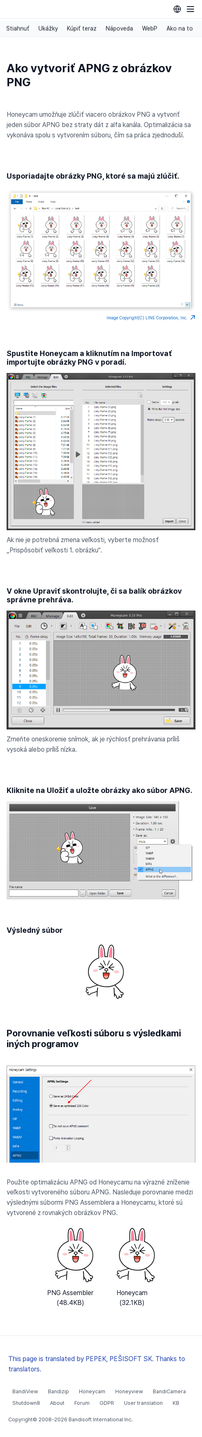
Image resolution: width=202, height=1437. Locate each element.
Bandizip (58, 1391)
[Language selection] (177, 9)
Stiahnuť (17, 28)
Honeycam (92, 1391)
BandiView (25, 1391)
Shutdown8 (26, 1403)
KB (176, 1403)
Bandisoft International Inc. (101, 1419)
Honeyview (129, 1391)
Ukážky (48, 28)
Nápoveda (119, 28)
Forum (82, 1403)
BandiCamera (169, 1391)
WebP (149, 28)
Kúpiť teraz (82, 28)
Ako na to (179, 28)
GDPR (107, 1403)
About (57, 1403)
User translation (143, 1403)
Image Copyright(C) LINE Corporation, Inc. (151, 318)
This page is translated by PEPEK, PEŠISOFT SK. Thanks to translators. (96, 1364)
